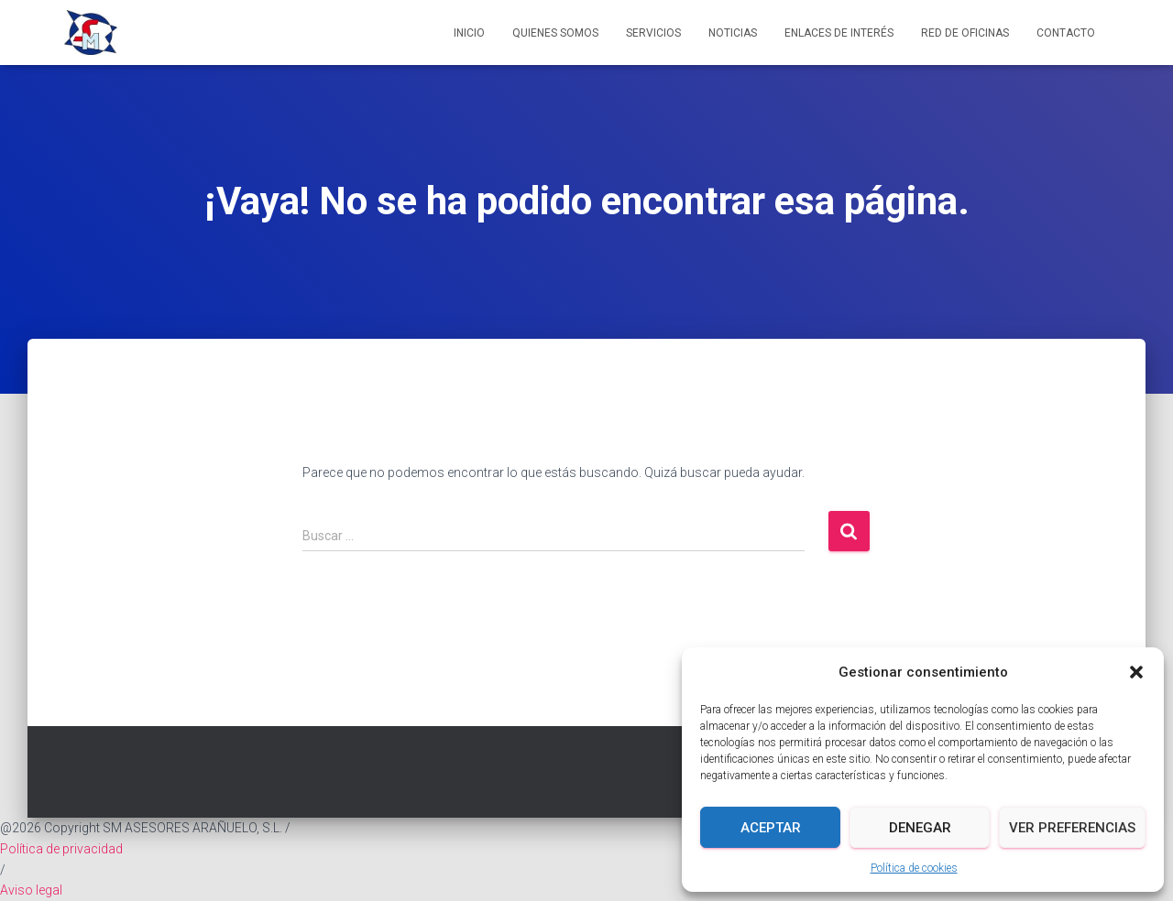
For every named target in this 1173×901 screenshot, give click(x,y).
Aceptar (770, 828)
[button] (1136, 672)
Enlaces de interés (838, 33)
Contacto (1065, 33)
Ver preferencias (1072, 828)
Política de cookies (914, 868)
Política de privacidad (61, 848)
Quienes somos (555, 33)
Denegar (920, 828)
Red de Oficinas (965, 33)
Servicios (653, 33)
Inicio (469, 33)
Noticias (732, 33)
